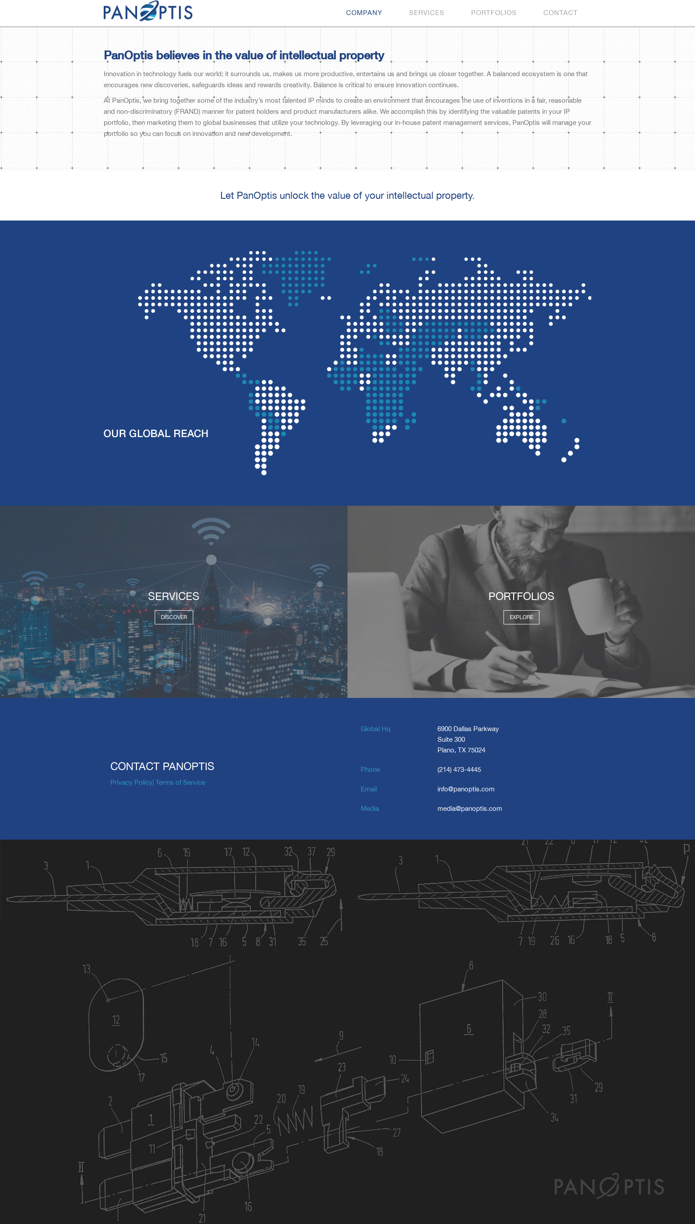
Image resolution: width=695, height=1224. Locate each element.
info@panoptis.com (466, 789)
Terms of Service (180, 782)
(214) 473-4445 (459, 769)
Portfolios (494, 12)
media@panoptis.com (469, 808)
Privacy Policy (131, 782)
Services (427, 12)
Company (364, 12)
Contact (560, 12)
